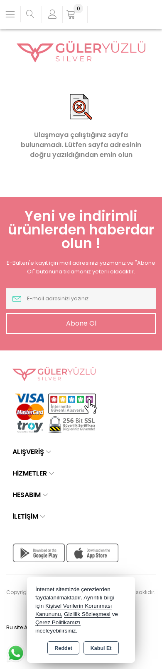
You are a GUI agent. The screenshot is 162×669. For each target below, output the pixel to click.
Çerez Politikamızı (58, 622)
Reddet (63, 648)
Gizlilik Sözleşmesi (87, 614)
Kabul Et (101, 648)
